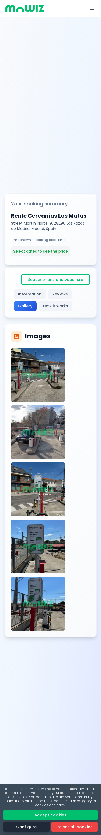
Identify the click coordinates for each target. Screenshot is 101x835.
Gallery (25, 306)
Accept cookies (50, 815)
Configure (26, 827)
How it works (55, 306)
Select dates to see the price (40, 251)
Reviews (60, 294)
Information (29, 294)
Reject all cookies (75, 827)
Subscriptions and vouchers (55, 279)
